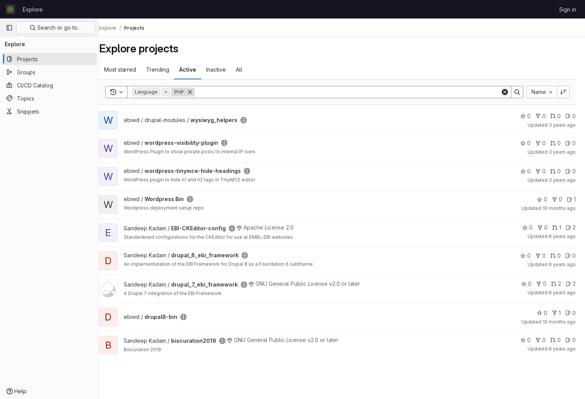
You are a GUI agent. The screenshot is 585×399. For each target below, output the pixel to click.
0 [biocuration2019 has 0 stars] (525, 340)
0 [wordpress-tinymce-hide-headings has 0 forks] (540, 171)
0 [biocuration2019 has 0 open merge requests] (555, 340)
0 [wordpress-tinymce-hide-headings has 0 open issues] (570, 171)
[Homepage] (10, 9)
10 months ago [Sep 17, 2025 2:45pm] (559, 322)
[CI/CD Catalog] (49, 85)
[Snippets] (49, 111)
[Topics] (49, 98)
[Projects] (49, 59)
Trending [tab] (166, 69)
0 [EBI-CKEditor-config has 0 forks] (542, 227)
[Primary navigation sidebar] (9, 28)
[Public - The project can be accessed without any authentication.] (252, 120)
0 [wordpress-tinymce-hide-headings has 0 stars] (525, 171)
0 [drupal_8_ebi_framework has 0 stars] (525, 255)
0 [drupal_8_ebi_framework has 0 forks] (540, 255)
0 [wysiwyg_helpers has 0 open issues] (570, 116)
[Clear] (504, 92)
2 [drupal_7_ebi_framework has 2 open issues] (571, 283)
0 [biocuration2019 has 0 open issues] (570, 340)
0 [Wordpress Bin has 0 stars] (542, 199)
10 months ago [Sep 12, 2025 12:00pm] (559, 208)
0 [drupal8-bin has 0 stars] (542, 313)
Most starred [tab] (129, 69)
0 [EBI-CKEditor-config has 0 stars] (527, 227)
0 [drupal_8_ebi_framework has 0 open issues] (570, 255)
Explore (33, 9)
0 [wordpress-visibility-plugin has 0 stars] (525, 143)
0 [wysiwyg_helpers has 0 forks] (540, 116)
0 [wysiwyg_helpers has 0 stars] (525, 116)
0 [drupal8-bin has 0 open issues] (570, 313)
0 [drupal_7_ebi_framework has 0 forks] (541, 283)
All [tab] (248, 69)
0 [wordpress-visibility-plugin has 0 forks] (540, 143)
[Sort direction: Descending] (563, 92)
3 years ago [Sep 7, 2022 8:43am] (562, 125)
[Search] (352, 92)
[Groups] (49, 72)
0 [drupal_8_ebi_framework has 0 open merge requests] (555, 255)
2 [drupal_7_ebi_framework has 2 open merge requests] (556, 283)
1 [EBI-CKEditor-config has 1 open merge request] (556, 227)
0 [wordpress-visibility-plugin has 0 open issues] (570, 143)
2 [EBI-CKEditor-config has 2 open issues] (571, 227)
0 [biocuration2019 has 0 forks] (540, 340)
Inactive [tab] (225, 69)
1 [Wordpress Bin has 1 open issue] (571, 199)
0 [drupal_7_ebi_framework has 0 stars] (526, 283)
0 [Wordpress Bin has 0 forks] (557, 199)
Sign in (567, 9)
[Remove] (198, 92)
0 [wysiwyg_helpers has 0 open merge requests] (555, 116)
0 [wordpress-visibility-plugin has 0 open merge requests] (555, 143)
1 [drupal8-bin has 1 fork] (556, 313)
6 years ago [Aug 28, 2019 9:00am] (562, 236)
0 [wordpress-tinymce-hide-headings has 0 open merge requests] (555, 171)
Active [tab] (196, 69)
